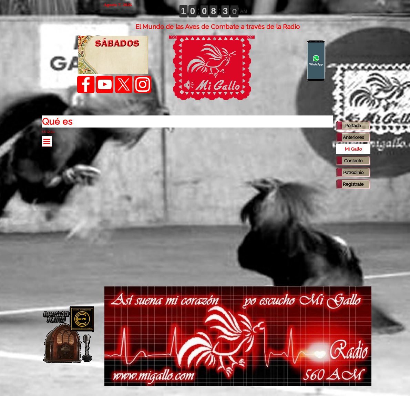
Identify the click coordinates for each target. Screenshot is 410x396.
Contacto (353, 160)
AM (243, 11)
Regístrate (353, 184)
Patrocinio (353, 172)
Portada (353, 125)
